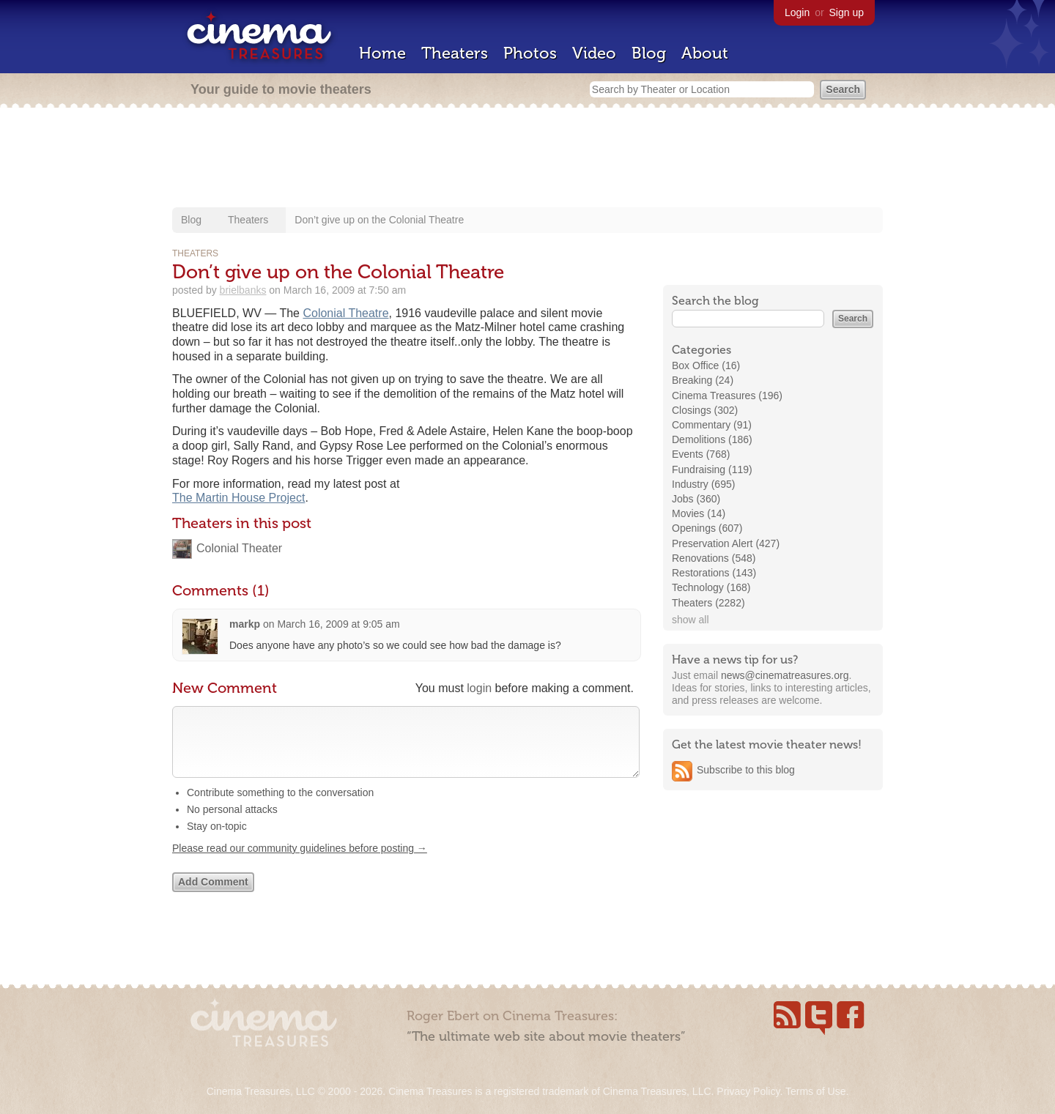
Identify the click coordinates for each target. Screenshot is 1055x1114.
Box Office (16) (706, 365)
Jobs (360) (696, 499)
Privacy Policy (748, 1091)
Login (797, 12)
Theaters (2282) (708, 603)
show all (690, 619)
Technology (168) (711, 587)
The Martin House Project (238, 497)
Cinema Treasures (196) (727, 395)
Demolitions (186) (712, 439)
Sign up (846, 12)
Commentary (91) (712, 425)
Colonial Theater (239, 548)
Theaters (454, 53)
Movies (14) (698, 513)
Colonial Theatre (345, 313)
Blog (649, 53)
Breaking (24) (702, 380)
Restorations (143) (714, 573)
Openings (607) (707, 528)
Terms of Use (815, 1091)
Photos (530, 53)
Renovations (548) (713, 558)
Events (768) (701, 454)
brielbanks (243, 290)
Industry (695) (703, 484)
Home (382, 53)
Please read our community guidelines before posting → (299, 863)
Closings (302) (705, 410)
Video (594, 53)
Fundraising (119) (712, 469)
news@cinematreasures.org (785, 675)
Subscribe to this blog (746, 770)
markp (244, 624)
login (479, 688)
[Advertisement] (527, 159)
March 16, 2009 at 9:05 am (338, 624)
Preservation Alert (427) (726, 543)
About (704, 53)
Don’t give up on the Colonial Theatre (379, 220)
